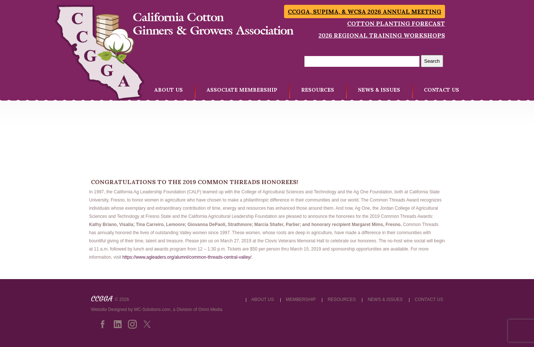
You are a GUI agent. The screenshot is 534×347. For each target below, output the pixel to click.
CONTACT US (441, 89)
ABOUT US (168, 89)
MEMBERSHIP (301, 299)
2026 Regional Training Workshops (382, 35)
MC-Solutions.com (152, 309)
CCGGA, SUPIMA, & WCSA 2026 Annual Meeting (364, 11)
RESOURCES (317, 89)
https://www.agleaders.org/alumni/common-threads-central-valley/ (186, 257)
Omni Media (210, 309)
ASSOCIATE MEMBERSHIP (242, 89)
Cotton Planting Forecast (396, 23)
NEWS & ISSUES (379, 89)
